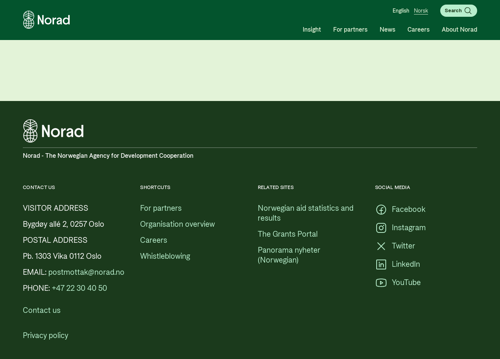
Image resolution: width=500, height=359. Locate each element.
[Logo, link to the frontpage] (46, 20)
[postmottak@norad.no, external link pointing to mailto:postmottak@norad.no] (86, 272)
